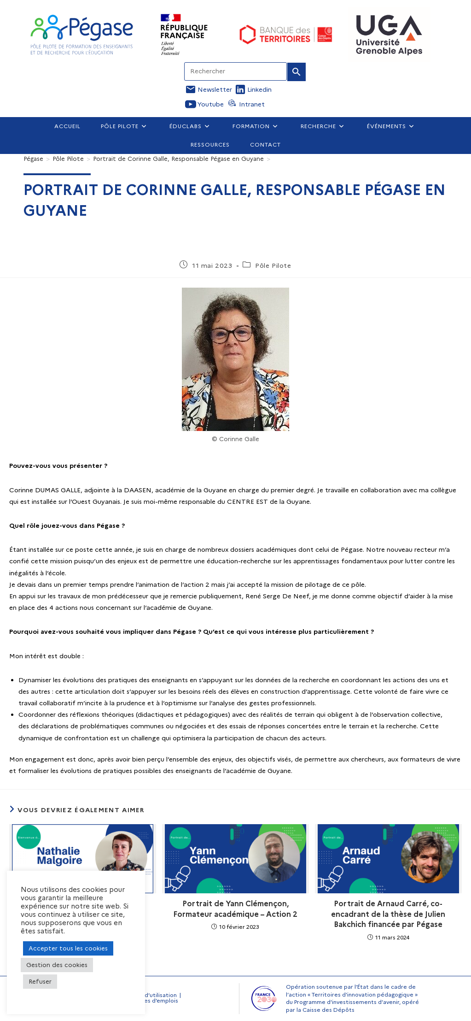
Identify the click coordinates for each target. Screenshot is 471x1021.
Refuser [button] (40, 981)
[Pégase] (33, 158)
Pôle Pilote (273, 265)
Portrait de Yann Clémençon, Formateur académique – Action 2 (235, 908)
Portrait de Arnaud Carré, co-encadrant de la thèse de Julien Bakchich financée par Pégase (388, 914)
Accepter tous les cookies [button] (68, 948)
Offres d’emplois (155, 1000)
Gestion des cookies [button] (56, 964)
